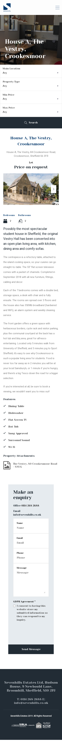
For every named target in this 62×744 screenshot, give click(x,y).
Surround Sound (19, 444)
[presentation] (31, 644)
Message (22, 572)
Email (20, 542)
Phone (20, 557)
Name (20, 527)
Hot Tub (13, 430)
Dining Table (16, 410)
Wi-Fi (11, 451)
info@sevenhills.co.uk (27, 518)
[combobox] (31, 73)
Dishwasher (15, 417)
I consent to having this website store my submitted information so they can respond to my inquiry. (32, 617)
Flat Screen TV (17, 424)
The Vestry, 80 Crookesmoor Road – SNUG (30, 469)
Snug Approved (18, 437)
